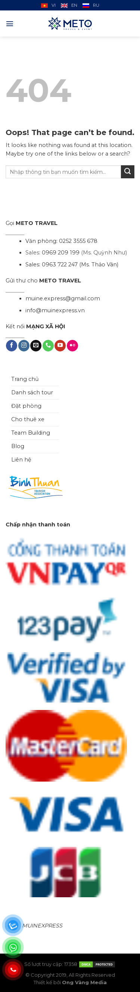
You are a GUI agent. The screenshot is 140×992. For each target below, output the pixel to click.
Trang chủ (25, 379)
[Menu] (10, 23)
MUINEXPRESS (42, 925)
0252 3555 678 (78, 241)
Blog (17, 446)
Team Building (30, 432)
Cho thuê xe (27, 419)
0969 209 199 (61, 252)
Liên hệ (21, 459)
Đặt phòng (26, 406)
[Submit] (127, 172)
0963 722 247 (60, 264)
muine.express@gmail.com (62, 298)
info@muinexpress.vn (55, 310)
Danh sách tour (32, 392)
